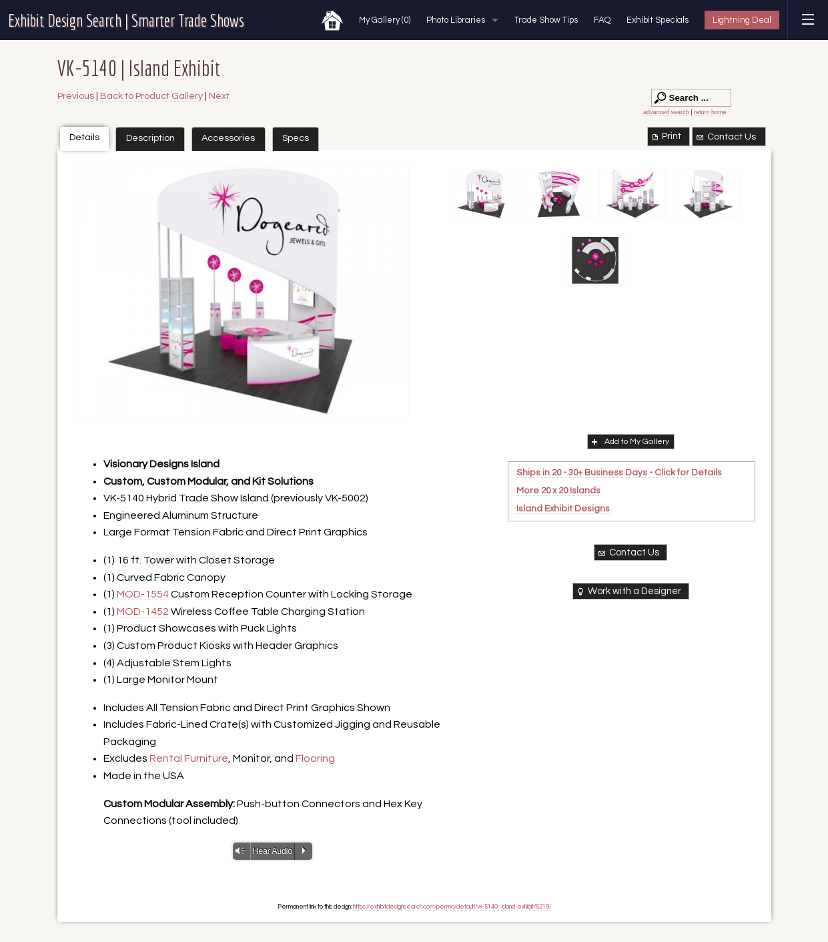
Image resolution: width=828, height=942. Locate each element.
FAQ (602, 20)
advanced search (666, 112)
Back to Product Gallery (151, 96)
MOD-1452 (143, 611)
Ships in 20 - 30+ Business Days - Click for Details (619, 472)
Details (84, 137)
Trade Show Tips (546, 20)
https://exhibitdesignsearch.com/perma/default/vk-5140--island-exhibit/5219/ (452, 906)
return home (710, 112)
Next (219, 96)
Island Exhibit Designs (563, 508)
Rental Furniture (188, 758)
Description (150, 138)
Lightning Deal (742, 20)
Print (665, 136)
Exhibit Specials (658, 20)
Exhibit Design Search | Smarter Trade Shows (126, 20)
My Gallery (384, 20)
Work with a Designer (628, 591)
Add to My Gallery (629, 441)
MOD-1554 (143, 594)
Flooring (315, 758)
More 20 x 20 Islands (558, 490)
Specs (295, 138)
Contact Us (725, 137)
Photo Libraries (455, 20)
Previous (75, 96)
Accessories (228, 138)
